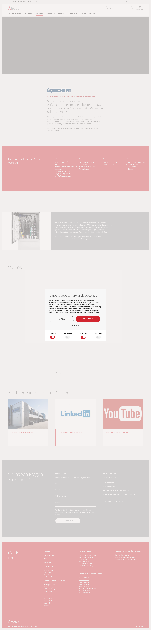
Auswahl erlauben (61, 319)
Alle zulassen (88, 318)
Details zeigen (75, 326)
